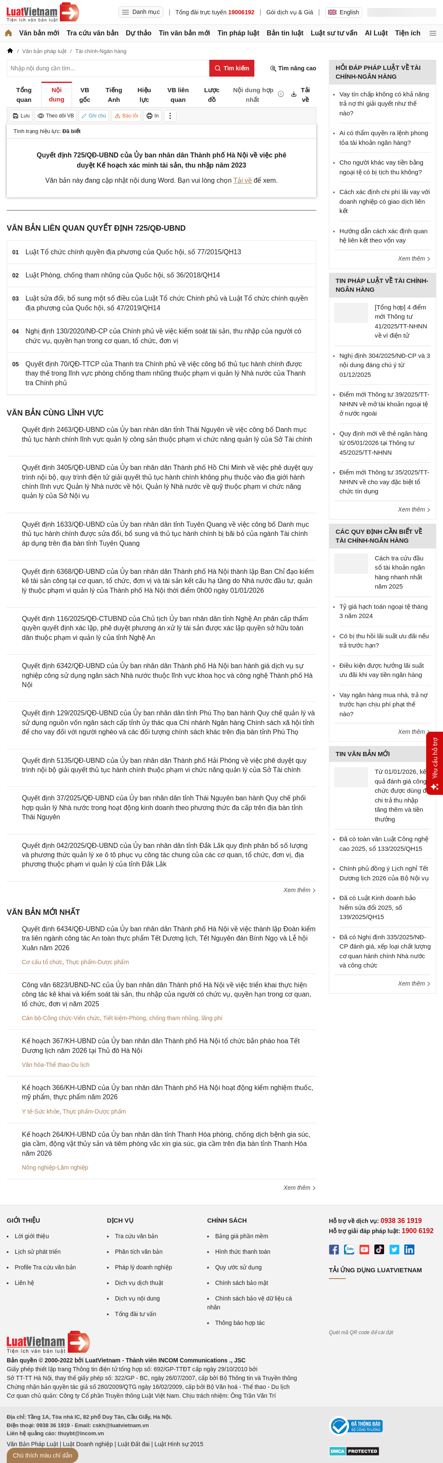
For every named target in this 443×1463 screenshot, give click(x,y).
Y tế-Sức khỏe (40, 1111)
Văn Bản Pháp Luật (32, 1444)
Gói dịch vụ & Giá (289, 12)
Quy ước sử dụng (238, 1267)
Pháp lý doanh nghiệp (143, 1267)
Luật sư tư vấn (334, 33)
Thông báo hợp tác (240, 1322)
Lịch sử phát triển (38, 1251)
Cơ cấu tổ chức (42, 962)
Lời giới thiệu (32, 1236)
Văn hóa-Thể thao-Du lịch (56, 1064)
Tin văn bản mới (184, 33)
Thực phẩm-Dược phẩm (97, 962)
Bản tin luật (285, 33)
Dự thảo (139, 33)
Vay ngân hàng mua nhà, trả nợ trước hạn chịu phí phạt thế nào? (383, 704)
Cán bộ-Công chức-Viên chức (61, 1018)
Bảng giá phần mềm (241, 1236)
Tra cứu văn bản (92, 33)
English (343, 12)
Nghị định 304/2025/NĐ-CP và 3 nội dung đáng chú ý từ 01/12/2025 (384, 365)
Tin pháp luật (238, 33)
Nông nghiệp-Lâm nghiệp (55, 1167)
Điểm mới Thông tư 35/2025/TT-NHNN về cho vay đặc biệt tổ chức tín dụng (384, 482)
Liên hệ (24, 1282)
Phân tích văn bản (139, 1251)
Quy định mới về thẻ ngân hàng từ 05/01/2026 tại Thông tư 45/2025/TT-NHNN (383, 443)
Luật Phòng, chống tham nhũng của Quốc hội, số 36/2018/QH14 (123, 275)
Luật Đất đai (133, 1444)
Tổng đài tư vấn (135, 1314)
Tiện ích (407, 33)
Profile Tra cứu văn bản (45, 1267)
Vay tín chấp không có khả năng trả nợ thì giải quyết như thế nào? (384, 104)
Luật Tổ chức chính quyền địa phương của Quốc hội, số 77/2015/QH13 (133, 252)
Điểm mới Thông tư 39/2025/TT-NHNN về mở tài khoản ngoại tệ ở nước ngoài (384, 404)
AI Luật (376, 33)
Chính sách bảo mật (241, 1282)
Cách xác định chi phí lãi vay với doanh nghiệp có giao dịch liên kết (384, 201)
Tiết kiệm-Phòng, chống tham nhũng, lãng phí (162, 1018)
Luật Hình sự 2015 (179, 1444)
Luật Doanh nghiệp (88, 1444)
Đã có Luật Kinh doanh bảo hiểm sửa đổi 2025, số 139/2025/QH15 (377, 907)
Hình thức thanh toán (242, 1251)
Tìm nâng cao (293, 68)
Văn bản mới (39, 33)
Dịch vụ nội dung (137, 1298)
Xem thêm (299, 890)
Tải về (242, 180)
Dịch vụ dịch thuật (139, 1282)
